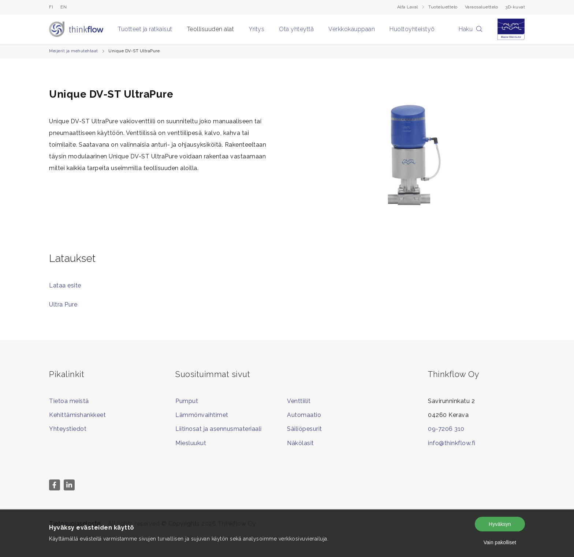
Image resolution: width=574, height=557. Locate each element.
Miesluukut (190, 443)
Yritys (256, 29)
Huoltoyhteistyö (412, 29)
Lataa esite (65, 285)
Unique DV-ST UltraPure (134, 51)
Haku (470, 29)
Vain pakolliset (500, 542)
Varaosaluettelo (481, 7)
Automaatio (304, 414)
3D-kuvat (515, 7)
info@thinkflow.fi (452, 443)
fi (51, 7)
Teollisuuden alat (210, 29)
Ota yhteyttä (296, 29)
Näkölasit (300, 443)
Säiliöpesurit (304, 428)
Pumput (186, 401)
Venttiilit (298, 401)
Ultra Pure (63, 304)
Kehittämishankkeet (77, 414)
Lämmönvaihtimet (201, 414)
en (63, 7)
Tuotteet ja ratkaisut (145, 29)
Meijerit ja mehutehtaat (73, 51)
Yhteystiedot (67, 428)
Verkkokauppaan (351, 29)
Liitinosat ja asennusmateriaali (218, 428)
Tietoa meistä (69, 401)
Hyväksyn (500, 524)
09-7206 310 (446, 428)
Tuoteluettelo (443, 7)
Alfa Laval (411, 7)
